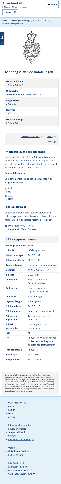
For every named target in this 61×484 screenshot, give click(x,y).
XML (10, 195)
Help (10, 413)
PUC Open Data (15, 454)
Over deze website (17, 402)
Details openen (2, 38)
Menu (54, 4)
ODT (10, 192)
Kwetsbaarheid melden (19, 439)
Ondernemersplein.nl (18, 470)
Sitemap (12, 435)
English (11, 409)
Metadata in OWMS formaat (22, 229)
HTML (11, 199)
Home (4, 20)
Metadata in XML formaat (21, 226)
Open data (13, 447)
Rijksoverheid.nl (16, 466)
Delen (52, 141)
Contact (12, 406)
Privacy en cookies (17, 428)
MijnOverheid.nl (16, 463)
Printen (51, 137)
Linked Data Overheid (18, 451)
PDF (10, 188)
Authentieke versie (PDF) (32, 137)
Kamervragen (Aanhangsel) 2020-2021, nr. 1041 (30, 20)
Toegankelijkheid (16, 432)
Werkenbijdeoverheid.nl (20, 473)
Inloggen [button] (7, 12)
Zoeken (12, 416)
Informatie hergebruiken (20, 425)
